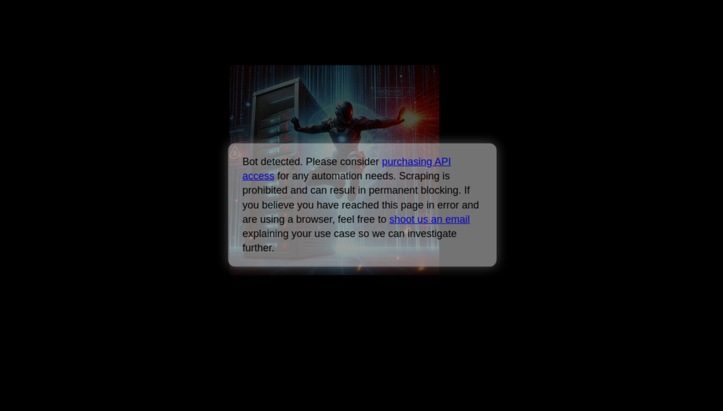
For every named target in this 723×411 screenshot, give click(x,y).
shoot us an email (429, 219)
